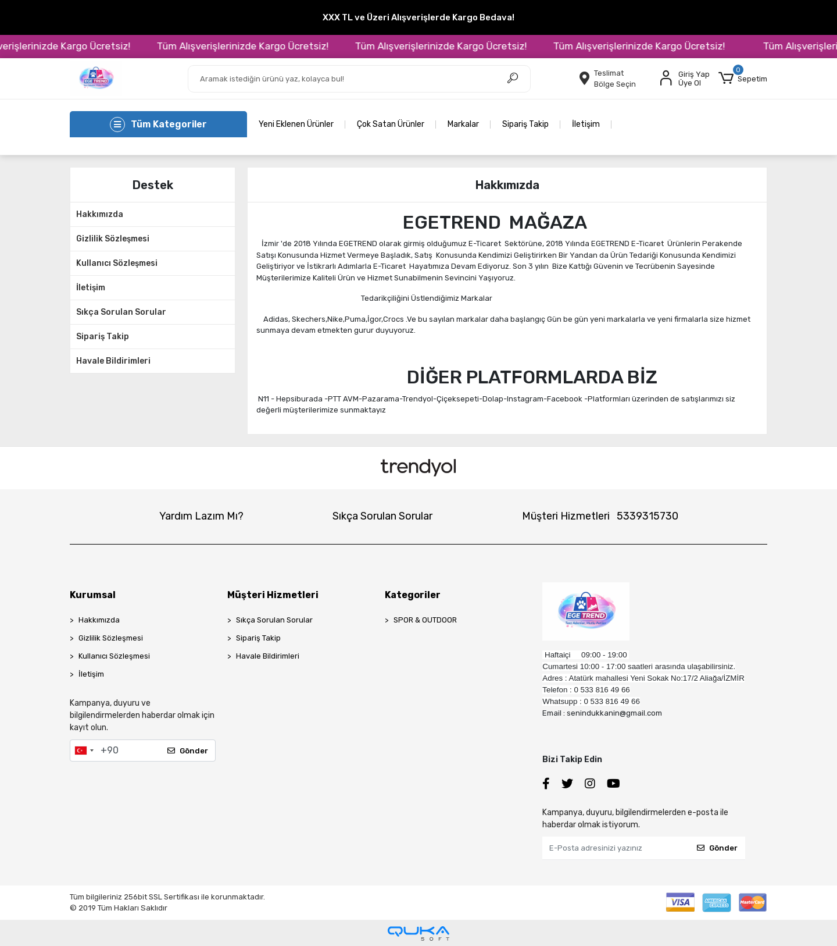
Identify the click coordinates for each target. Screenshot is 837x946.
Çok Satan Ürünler (390, 124)
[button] (742, 78)
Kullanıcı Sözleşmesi (117, 263)
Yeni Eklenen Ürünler (296, 124)
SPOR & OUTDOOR (425, 620)
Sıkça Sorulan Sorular (121, 312)
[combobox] (83, 750)
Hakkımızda (99, 214)
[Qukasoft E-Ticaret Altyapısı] (418, 933)
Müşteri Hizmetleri (600, 516)
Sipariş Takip (525, 124)
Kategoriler (413, 594)
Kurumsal (93, 594)
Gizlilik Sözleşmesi (112, 239)
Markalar (463, 124)
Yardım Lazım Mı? (201, 516)
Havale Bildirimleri (113, 361)
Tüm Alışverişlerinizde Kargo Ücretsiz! (256, 46)
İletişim (586, 124)
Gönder (187, 750)
